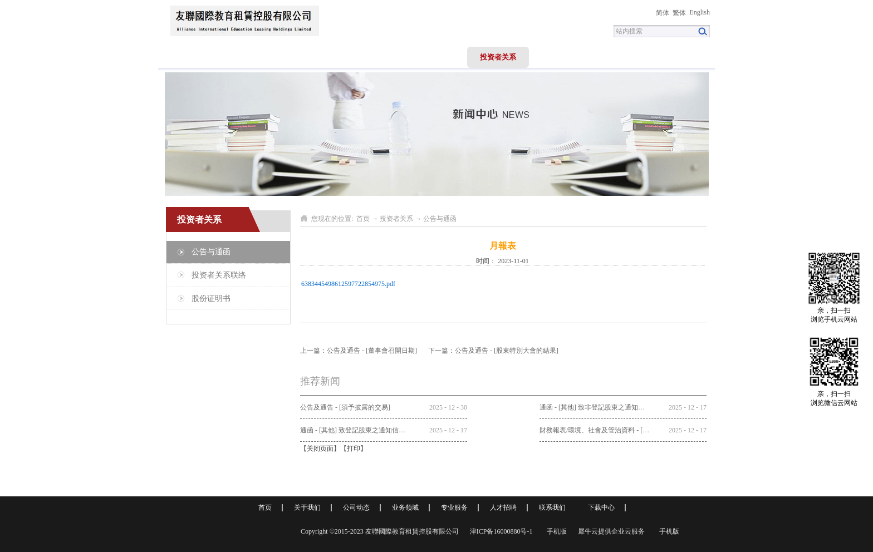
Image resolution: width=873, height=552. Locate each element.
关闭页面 (320, 448)
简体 (662, 13)
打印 (353, 448)
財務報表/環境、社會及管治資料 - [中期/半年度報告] (617, 430)
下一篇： (493, 350)
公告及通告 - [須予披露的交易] (345, 407)
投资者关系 (396, 219)
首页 (189, 57)
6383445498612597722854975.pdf (348, 284)
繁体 (679, 13)
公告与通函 (440, 219)
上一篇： (358, 350)
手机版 (555, 531)
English (699, 12)
